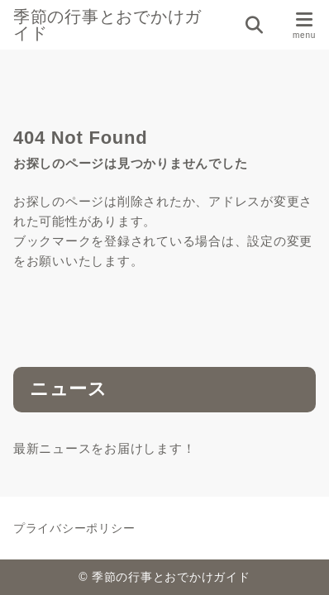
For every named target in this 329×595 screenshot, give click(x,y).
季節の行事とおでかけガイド (107, 24)
